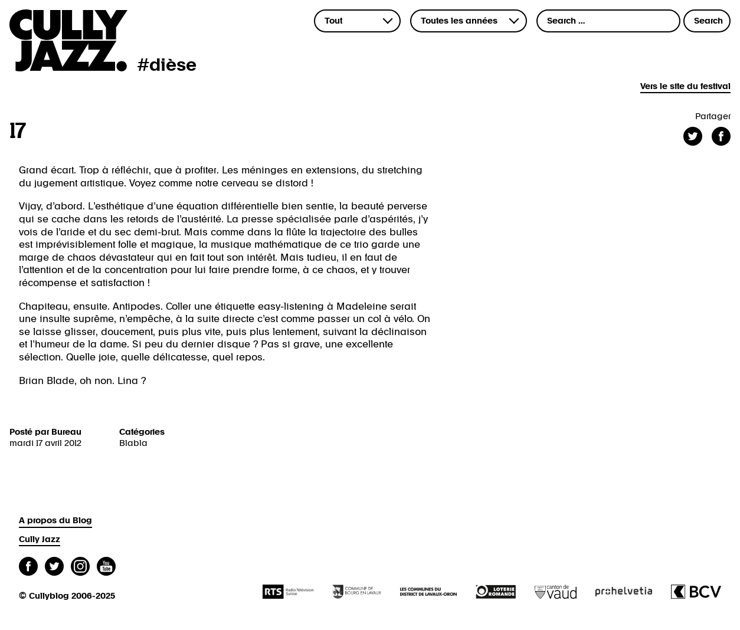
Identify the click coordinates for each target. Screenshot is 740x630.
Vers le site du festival (685, 86)
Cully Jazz (39, 539)
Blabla (133, 443)
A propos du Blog (55, 520)
